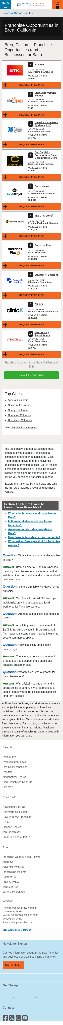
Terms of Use (10, 887)
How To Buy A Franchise (16, 817)
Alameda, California (18, 405)
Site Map (7, 787)
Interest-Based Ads (13, 892)
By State (7, 772)
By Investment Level (14, 761)
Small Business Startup (16, 837)
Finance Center (11, 827)
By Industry (9, 756)
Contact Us (9, 877)
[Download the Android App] (36, 995)
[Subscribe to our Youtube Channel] (25, 1019)
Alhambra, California (19, 415)
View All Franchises (32, 375)
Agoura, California (17, 400)
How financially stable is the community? (34, 537)
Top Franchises (11, 832)
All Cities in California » (24, 427)
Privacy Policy (10, 882)
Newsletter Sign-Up (13, 806)
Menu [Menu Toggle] (5, 4)
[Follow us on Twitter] (12, 1019)
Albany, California (17, 410)
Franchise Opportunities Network (21, 856)
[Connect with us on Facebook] (6, 1019)
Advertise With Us (13, 866)
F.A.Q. (6, 822)
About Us (7, 861)
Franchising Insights (14, 872)
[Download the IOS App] (14, 995)
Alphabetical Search (14, 777)
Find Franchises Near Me (17, 782)
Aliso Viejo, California (19, 420)
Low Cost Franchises (14, 767)
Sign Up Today (13, 965)
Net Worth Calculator (14, 811)
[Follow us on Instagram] (19, 1019)
